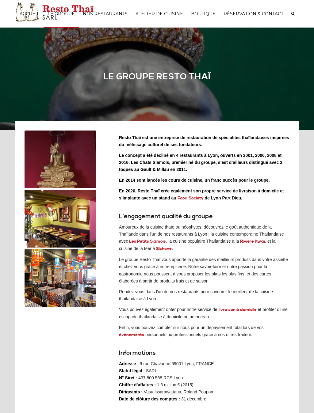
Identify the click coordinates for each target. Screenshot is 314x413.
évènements (131, 335)
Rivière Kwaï (252, 241)
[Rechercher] (293, 13)
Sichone (164, 249)
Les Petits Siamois (147, 241)
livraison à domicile (238, 310)
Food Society (191, 198)
